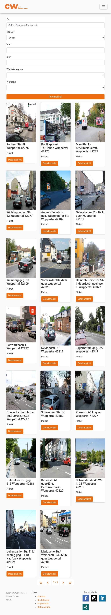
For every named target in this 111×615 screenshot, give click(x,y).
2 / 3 (55, 582)
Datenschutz (43, 607)
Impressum (43, 603)
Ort (8, 19)
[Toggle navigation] (103, 7)
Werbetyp (11, 81)
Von (9, 44)
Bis (9, 56)
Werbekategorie (15, 69)
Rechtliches (43, 600)
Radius (10, 32)
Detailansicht (15, 159)
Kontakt (41, 596)
